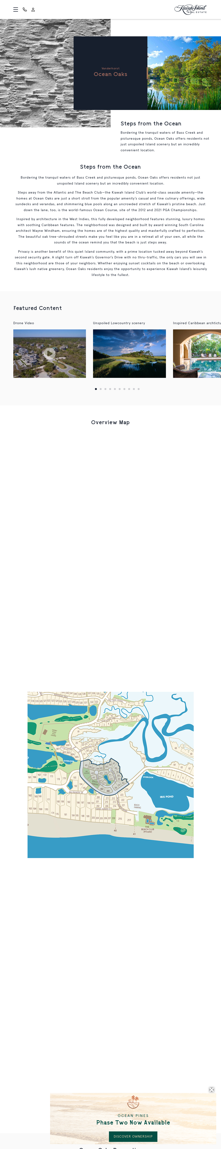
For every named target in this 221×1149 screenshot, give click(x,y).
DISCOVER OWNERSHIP (133, 1136)
